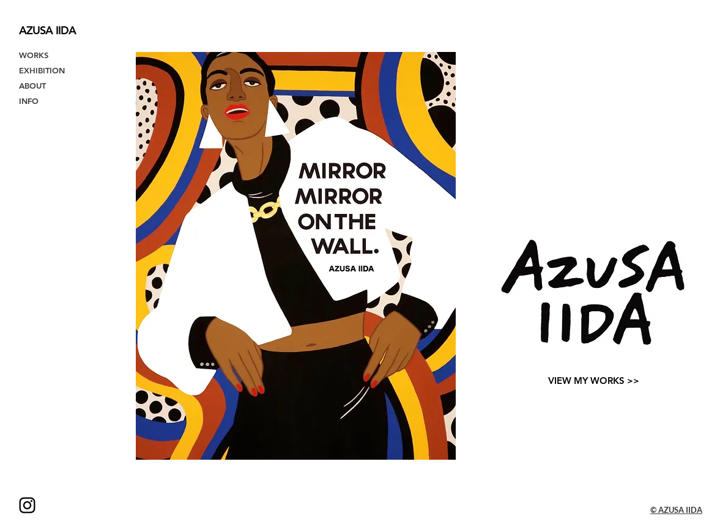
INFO (29, 101)
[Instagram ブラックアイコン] (27, 505)
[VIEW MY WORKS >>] (594, 380)
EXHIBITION (42, 70)
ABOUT (32, 85)
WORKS (33, 55)
